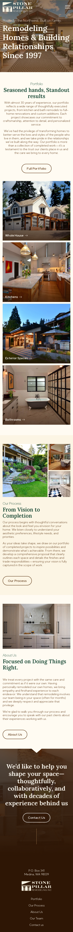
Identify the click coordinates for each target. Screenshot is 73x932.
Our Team (36, 918)
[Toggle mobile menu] (67, 7)
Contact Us (36, 818)
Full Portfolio (36, 168)
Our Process (17, 581)
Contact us (36, 925)
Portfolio (36, 899)
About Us (15, 734)
